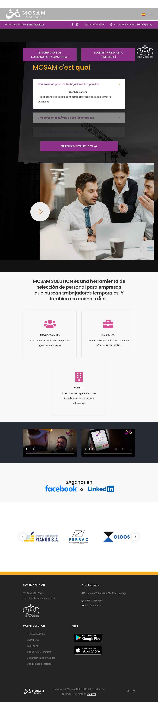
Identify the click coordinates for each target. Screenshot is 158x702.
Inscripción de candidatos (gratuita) (46, 54)
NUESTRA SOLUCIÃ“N (68, 146)
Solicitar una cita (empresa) (102, 54)
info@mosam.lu (35, 24)
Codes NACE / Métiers (39, 651)
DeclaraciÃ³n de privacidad (41, 657)
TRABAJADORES (36, 633)
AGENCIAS (33, 645)
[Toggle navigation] (151, 14)
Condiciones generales (39, 663)
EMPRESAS (33, 639)
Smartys (91, 693)
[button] (135, 537)
